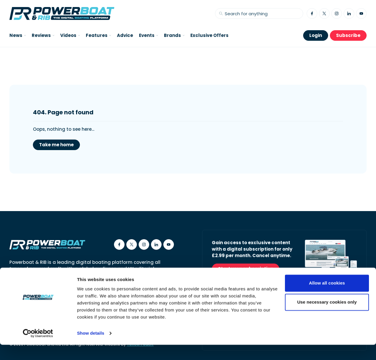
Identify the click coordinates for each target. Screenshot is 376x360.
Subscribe (348, 35)
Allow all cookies (327, 298)
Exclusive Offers (209, 35)
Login (315, 35)
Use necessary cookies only (327, 317)
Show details (90, 348)
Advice (125, 35)
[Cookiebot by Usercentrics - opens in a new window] (38, 348)
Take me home (56, 145)
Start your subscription (245, 269)
